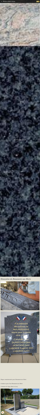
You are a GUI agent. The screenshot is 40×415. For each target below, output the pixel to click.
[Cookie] (2, 412)
